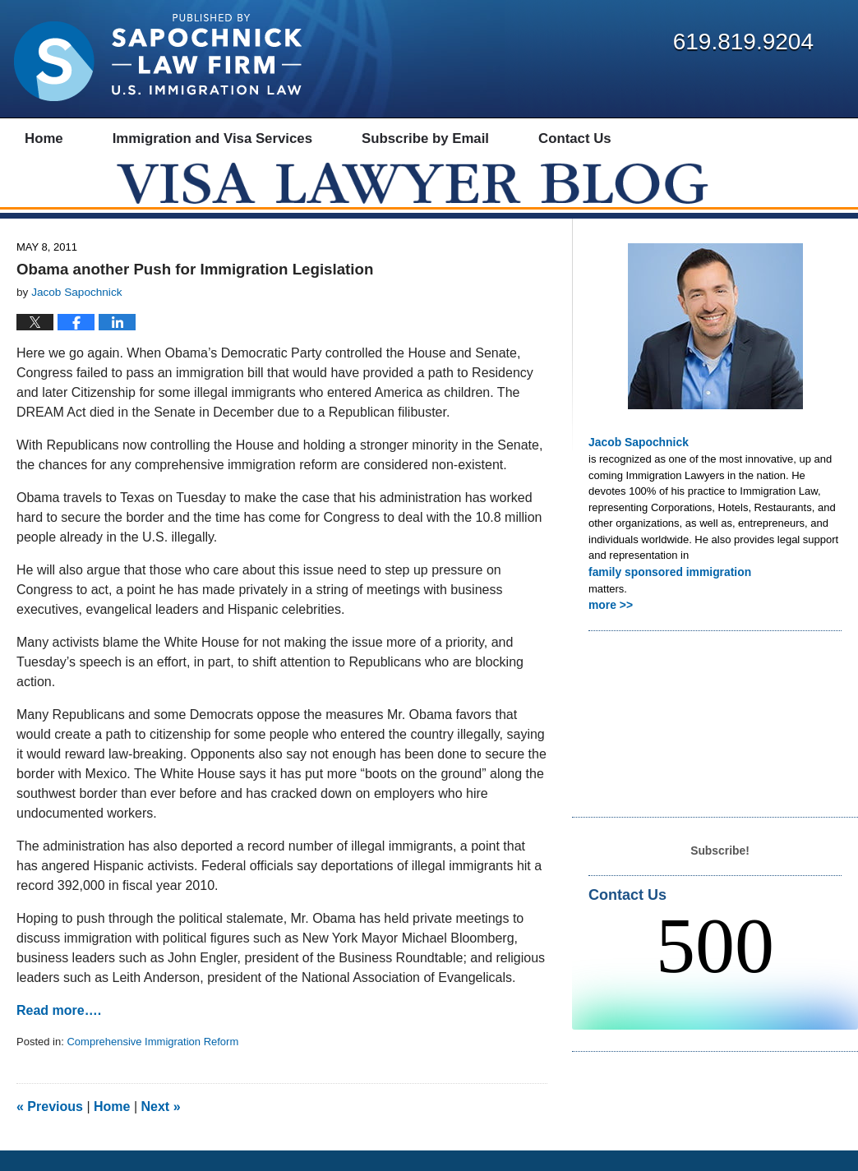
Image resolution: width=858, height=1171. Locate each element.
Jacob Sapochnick (635, 462)
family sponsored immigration (664, 590)
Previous (49, 1127)
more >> (609, 622)
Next (161, 1127)
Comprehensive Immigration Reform (152, 1062)
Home (112, 1127)
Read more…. (58, 1031)
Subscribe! (719, 867)
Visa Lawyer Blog (158, 57)
